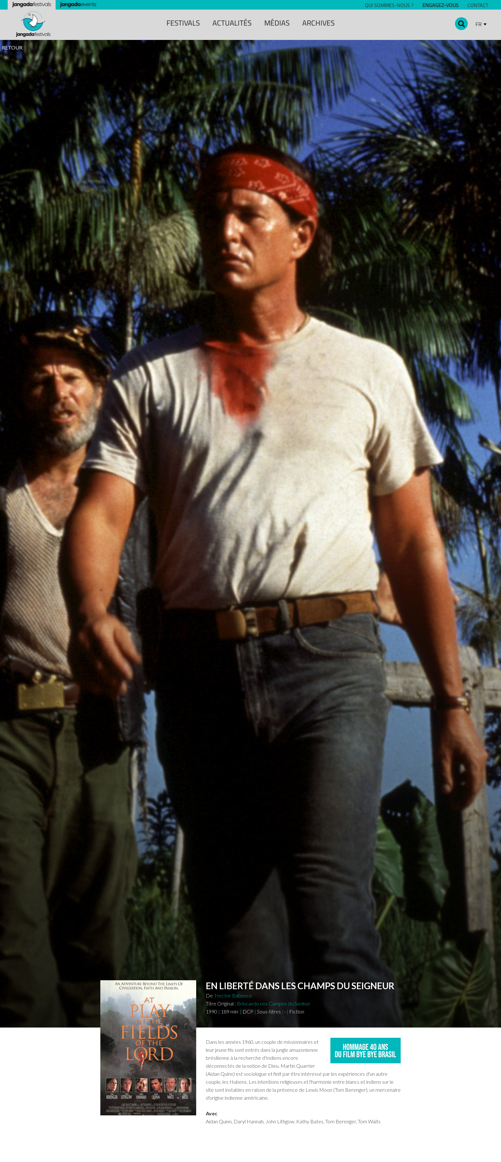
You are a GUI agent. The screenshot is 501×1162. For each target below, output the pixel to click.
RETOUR (12, 47)
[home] (33, 24)
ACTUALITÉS (231, 22)
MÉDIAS (276, 22)
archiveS (318, 22)
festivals (183, 22)
